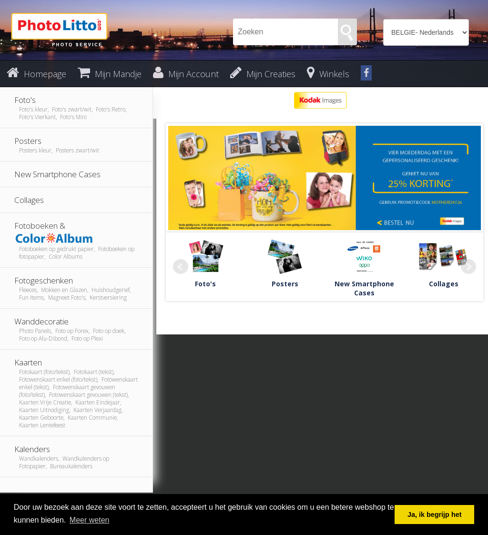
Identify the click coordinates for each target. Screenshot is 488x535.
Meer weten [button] (90, 520)
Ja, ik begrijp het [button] (434, 514)
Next (468, 266)
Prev (180, 266)
